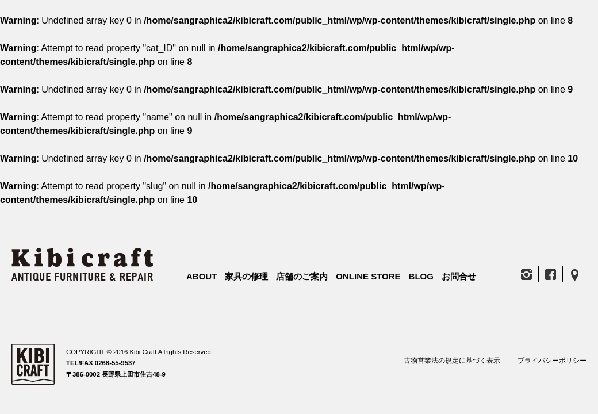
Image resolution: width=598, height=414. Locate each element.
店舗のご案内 (302, 276)
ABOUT (201, 276)
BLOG (421, 276)
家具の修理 (246, 276)
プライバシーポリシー (552, 360)
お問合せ (459, 276)
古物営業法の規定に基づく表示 (452, 360)
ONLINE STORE (368, 276)
